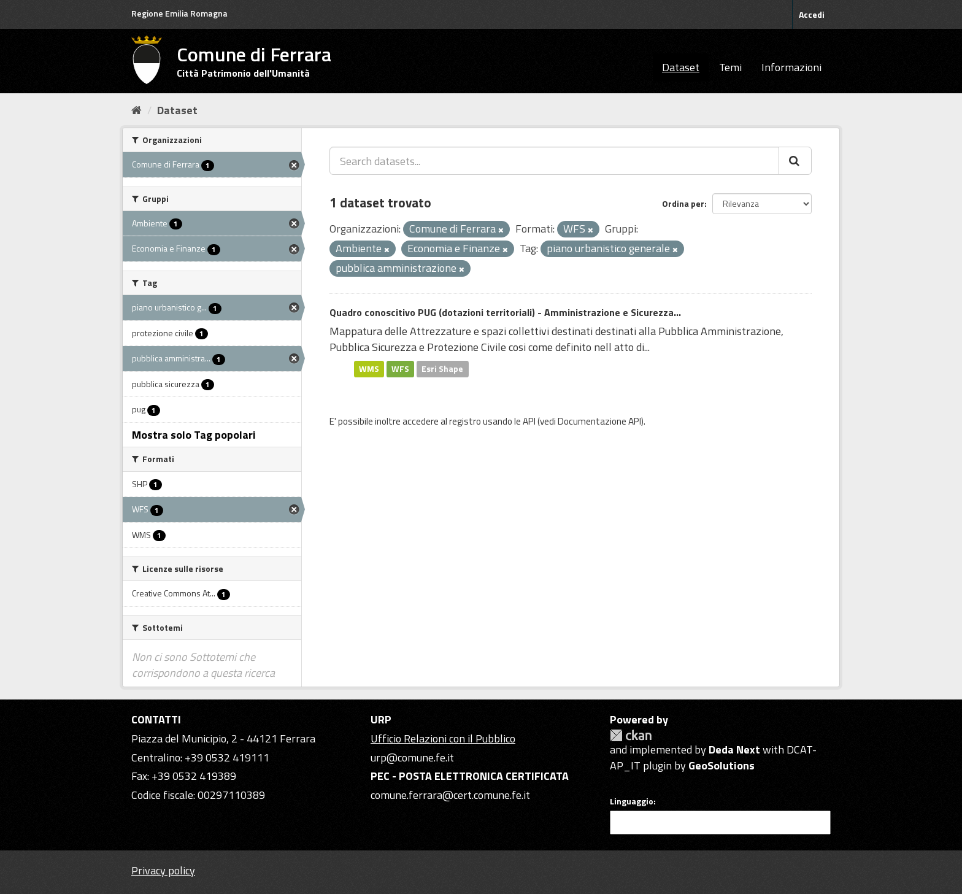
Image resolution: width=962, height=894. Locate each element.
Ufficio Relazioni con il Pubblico (443, 738)
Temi (730, 67)
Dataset (680, 67)
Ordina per (683, 203)
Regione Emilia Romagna (179, 13)
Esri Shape (442, 369)
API (529, 421)
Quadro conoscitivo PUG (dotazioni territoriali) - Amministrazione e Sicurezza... (505, 312)
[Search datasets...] (554, 161)
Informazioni (791, 67)
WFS (400, 369)
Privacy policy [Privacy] (163, 870)
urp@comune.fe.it (412, 757)
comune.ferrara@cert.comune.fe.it (450, 795)
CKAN (631, 735)
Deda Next (734, 749)
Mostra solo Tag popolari (194, 434)
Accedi (812, 14)
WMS (369, 369)
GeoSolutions (721, 765)
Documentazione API (599, 421)
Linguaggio (631, 801)
